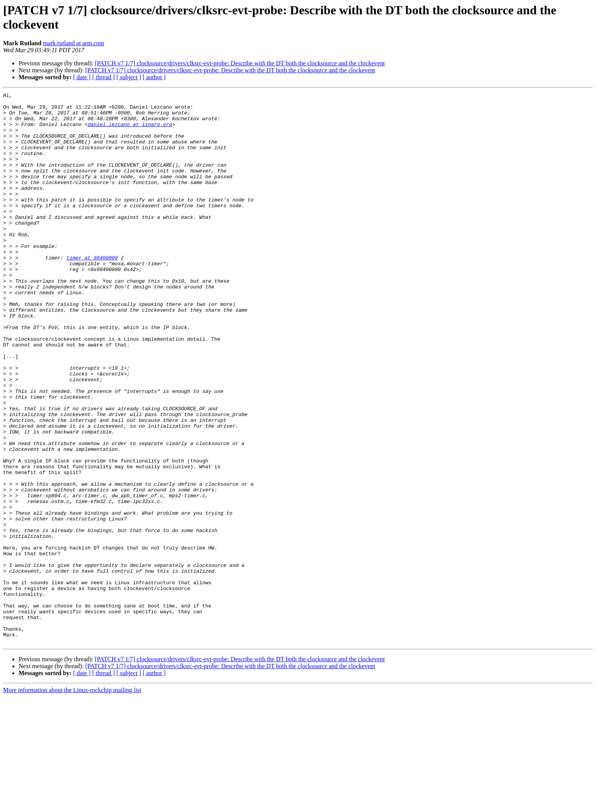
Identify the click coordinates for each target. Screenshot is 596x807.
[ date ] (82, 77)
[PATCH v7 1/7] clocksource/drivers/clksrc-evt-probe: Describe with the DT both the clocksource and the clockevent (240, 63)
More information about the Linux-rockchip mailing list (72, 800)
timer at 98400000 (92, 291)
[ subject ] (128, 77)
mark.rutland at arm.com (73, 43)
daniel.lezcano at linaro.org (129, 131)
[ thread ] (103, 77)
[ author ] (154, 77)
